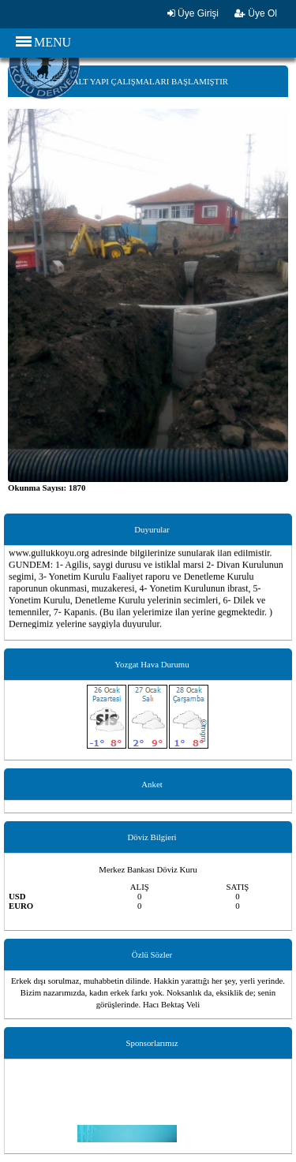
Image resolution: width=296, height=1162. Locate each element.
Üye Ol (255, 13)
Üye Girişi (193, 13)
